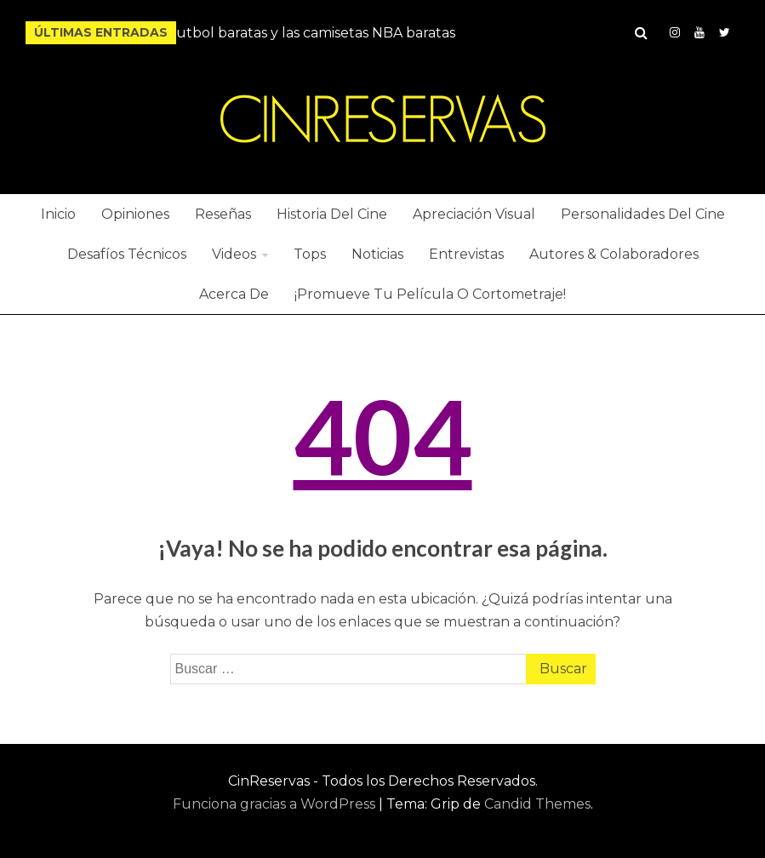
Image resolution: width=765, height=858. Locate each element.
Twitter (724, 32)
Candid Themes (537, 804)
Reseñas (223, 214)
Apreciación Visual (474, 214)
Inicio (58, 214)
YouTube (699, 32)
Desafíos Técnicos (126, 254)
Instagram (675, 32)
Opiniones (135, 214)
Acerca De (234, 294)
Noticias (377, 254)
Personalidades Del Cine (643, 214)
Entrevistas (466, 254)
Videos (234, 254)
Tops (310, 254)
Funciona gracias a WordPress (276, 804)
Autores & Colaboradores (614, 254)
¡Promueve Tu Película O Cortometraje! (430, 294)
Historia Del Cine (332, 214)
